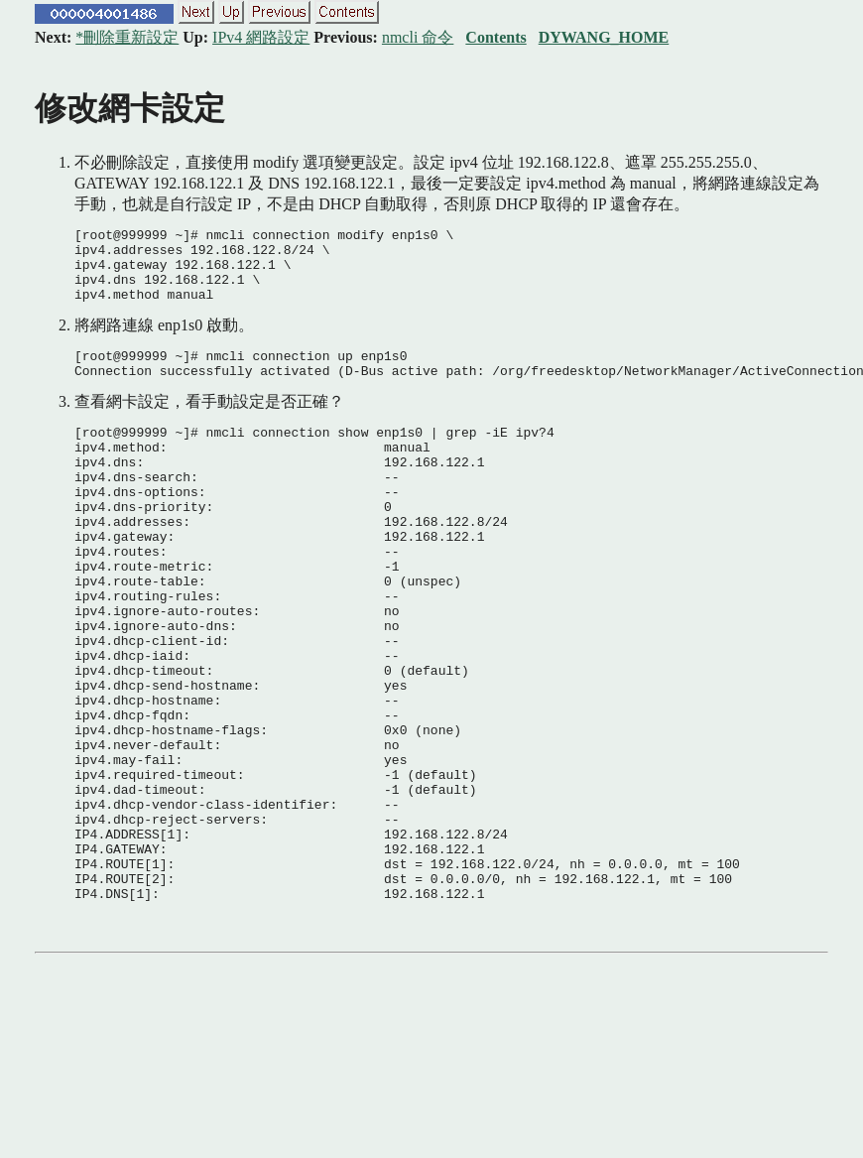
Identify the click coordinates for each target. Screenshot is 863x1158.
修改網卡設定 (130, 108)
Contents (495, 37)
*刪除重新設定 (127, 37)
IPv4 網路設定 (260, 37)
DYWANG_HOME (604, 37)
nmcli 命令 (417, 37)
